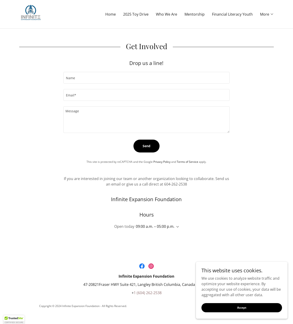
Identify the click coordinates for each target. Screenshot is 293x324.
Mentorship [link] (194, 14)
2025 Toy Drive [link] (136, 14)
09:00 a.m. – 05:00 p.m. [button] (155, 226)
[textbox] (146, 78)
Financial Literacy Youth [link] (232, 14)
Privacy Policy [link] (162, 162)
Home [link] (110, 14)
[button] (267, 14)
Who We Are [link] (166, 14)
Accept (241, 308)
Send (146, 146)
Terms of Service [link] (187, 162)
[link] (30, 13)
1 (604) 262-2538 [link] (148, 292)
